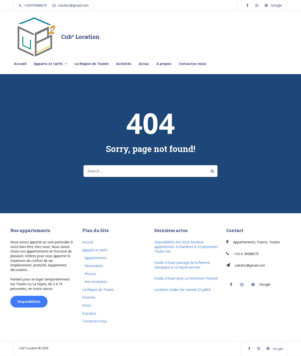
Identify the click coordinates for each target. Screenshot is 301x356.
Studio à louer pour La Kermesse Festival (185, 278)
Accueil (20, 63)
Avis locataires (96, 281)
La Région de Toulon (92, 63)
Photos (90, 274)
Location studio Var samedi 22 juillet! (182, 289)
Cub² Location (80, 36)
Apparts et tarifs (48, 63)
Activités (123, 63)
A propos (163, 63)
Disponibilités (28, 301)
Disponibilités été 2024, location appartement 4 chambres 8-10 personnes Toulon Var (186, 246)
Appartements (96, 258)
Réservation (94, 266)
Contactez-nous (192, 63)
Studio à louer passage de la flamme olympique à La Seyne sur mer (182, 264)
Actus (144, 63)
